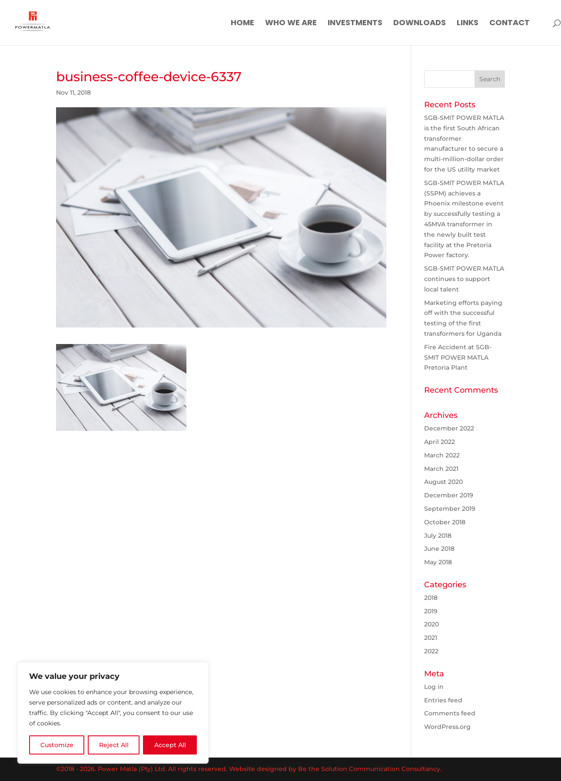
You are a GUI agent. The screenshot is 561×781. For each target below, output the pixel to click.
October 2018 (444, 522)
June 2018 (439, 549)
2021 (430, 638)
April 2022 (439, 442)
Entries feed (443, 700)
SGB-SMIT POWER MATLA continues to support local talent (464, 279)
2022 (431, 651)
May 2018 (438, 562)
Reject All (114, 745)
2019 (431, 611)
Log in (434, 687)
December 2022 (449, 428)
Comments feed (449, 713)
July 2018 (437, 535)
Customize (56, 745)
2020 (431, 624)
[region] (113, 713)
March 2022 (442, 455)
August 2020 (443, 482)
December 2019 (448, 495)
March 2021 (441, 469)
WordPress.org (447, 727)
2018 (431, 598)
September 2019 (449, 509)
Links (467, 24)
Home (242, 24)
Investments (355, 24)
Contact (509, 24)
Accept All (170, 745)
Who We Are (291, 24)
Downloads (419, 24)
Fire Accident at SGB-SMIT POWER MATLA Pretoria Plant (457, 357)
